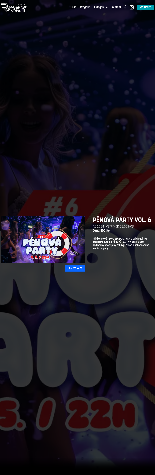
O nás (73, 7)
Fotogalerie (101, 7)
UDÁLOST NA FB (75, 268)
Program (85, 7)
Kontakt (116, 7)
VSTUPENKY (145, 7)
